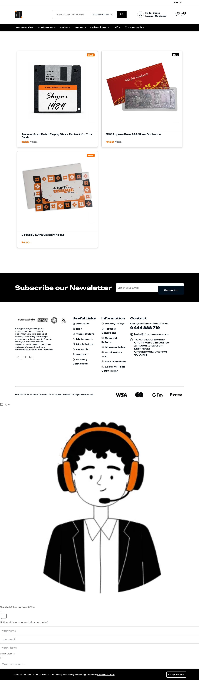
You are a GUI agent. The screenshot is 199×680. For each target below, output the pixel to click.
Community (134, 27)
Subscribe (171, 287)
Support (80, 354)
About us (81, 323)
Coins (65, 27)
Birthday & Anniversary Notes (43, 234)
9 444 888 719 (145, 328)
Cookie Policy (106, 674)
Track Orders (83, 334)
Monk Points (83, 344)
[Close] (1, 611)
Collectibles (100, 27)
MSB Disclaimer (113, 361)
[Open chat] (5, 405)
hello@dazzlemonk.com (151, 334)
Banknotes (47, 27)
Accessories (24, 27)
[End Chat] (1, 658)
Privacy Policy (112, 323)
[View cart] (182, 14)
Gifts (117, 27)
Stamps (80, 27)
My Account (83, 339)
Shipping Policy (113, 347)
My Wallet (81, 349)
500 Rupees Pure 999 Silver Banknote (133, 134)
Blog (77, 328)
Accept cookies (175, 674)
